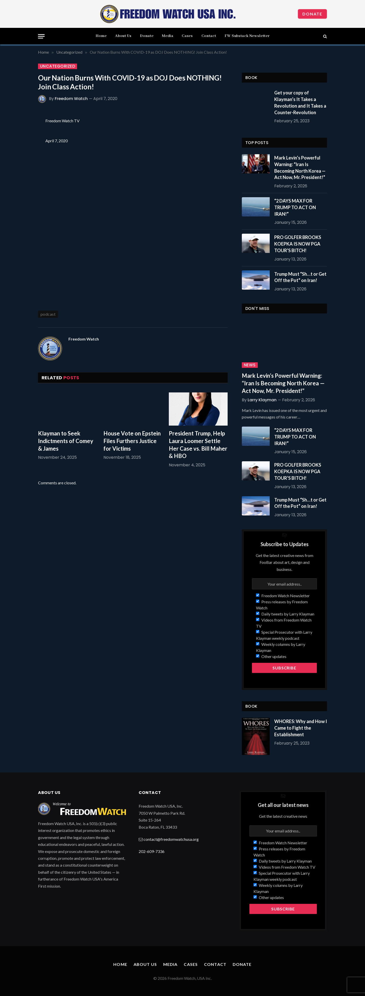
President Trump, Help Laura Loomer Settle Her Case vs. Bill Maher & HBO (198, 445)
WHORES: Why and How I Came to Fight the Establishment (300, 728)
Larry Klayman (262, 400)
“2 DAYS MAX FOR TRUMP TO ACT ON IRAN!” (295, 207)
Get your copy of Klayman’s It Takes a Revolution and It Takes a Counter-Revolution (300, 102)
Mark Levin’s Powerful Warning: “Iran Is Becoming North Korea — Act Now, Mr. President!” (299, 167)
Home (101, 36)
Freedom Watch (71, 99)
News (250, 365)
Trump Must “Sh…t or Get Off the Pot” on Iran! (300, 277)
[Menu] (41, 36)
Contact (209, 36)
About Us (123, 36)
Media (167, 36)
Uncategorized (57, 66)
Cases (187, 36)
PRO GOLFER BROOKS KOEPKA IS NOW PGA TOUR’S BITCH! (297, 243)
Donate (312, 13)
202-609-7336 (152, 851)
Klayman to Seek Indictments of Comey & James (65, 441)
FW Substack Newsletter (247, 36)
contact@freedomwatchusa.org (171, 839)
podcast (48, 314)
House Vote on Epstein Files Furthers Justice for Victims (132, 441)
